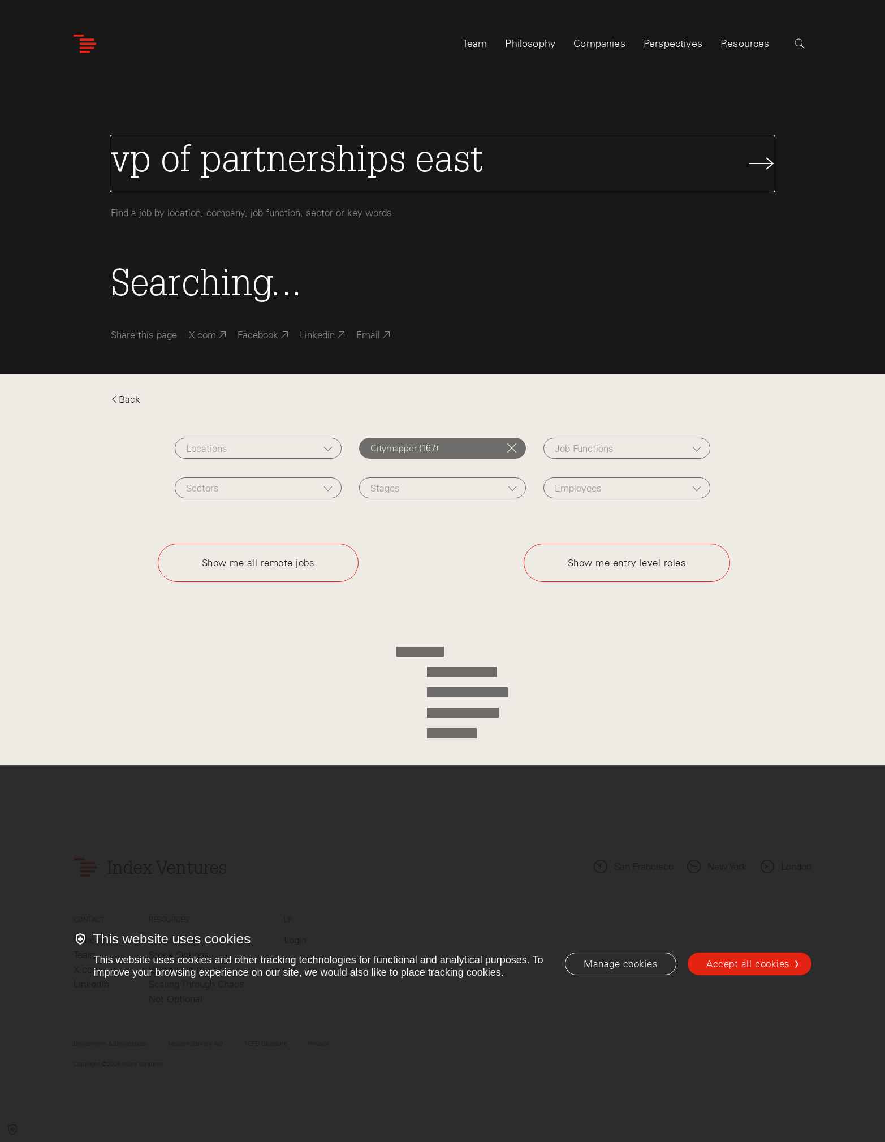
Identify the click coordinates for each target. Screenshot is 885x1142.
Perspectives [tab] (673, 43)
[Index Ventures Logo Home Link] (85, 44)
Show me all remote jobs (258, 562)
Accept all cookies (747, 963)
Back (125, 399)
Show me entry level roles (627, 562)
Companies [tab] (599, 43)
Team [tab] (475, 43)
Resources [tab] (745, 43)
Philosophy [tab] (530, 43)
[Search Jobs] (443, 163)
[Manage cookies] (620, 964)
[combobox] (258, 448)
